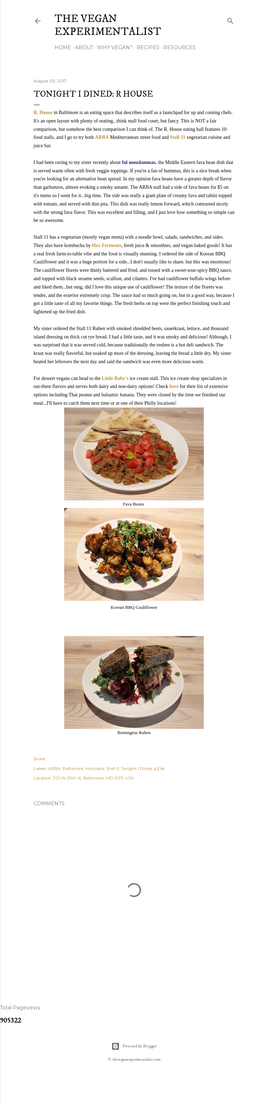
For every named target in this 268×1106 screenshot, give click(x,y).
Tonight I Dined (136, 768)
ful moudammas (139, 162)
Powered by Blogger (134, 1046)
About (84, 47)
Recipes (147, 47)
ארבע (159, 768)
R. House (43, 112)
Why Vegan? (115, 47)
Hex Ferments (106, 245)
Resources (179, 47)
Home (62, 47)
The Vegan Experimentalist (107, 25)
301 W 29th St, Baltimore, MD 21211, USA (93, 777)
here (174, 386)
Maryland (94, 768)
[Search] (230, 19)
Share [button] (39, 758)
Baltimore (73, 768)
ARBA (102, 137)
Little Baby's (115, 378)
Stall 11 (177, 137)
